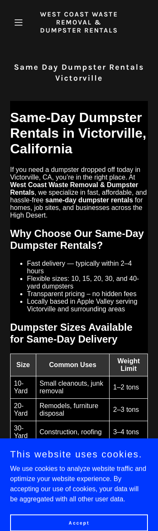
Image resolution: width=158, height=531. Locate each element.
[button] (20, 22)
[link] (79, 30)
